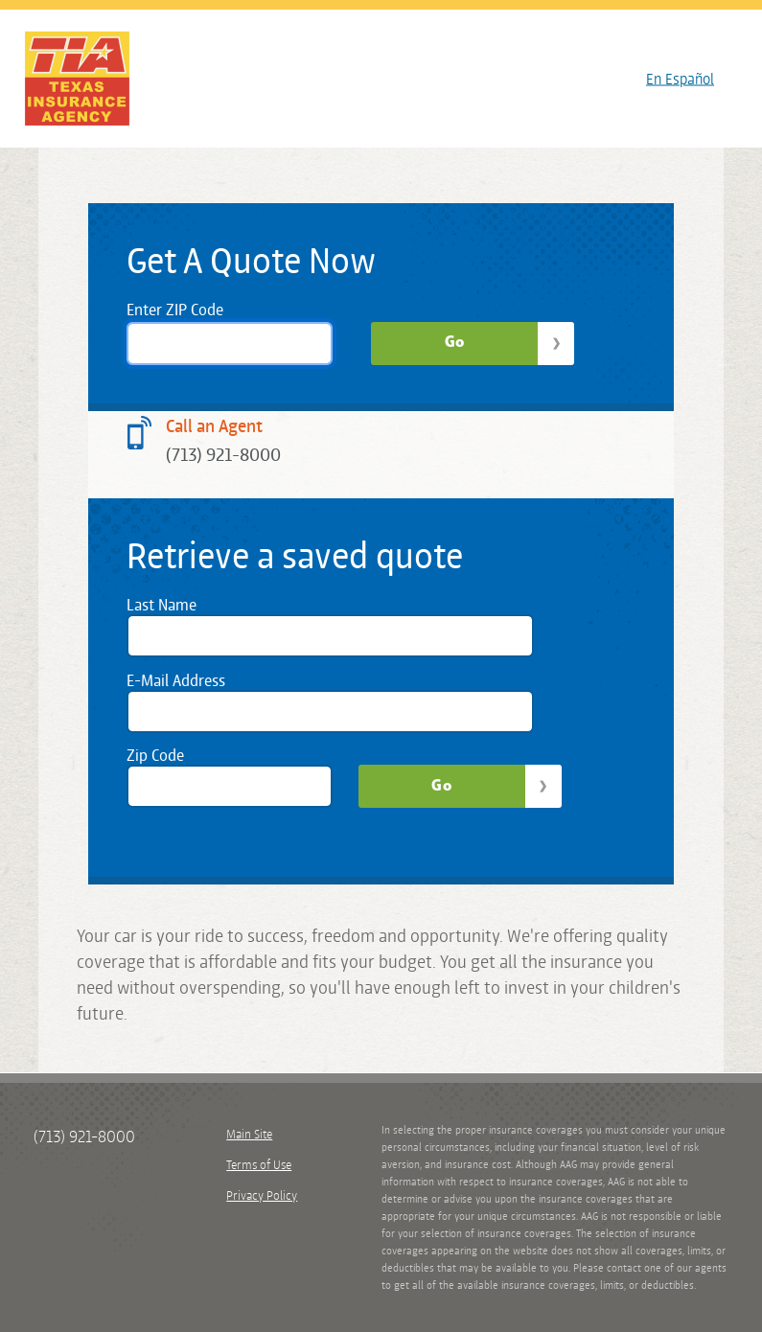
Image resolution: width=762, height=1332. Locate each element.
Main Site (249, 1134)
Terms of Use (258, 1165)
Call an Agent (214, 425)
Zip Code (155, 755)
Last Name (161, 604)
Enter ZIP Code (175, 309)
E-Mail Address (176, 680)
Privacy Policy (261, 1195)
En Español (680, 79)
